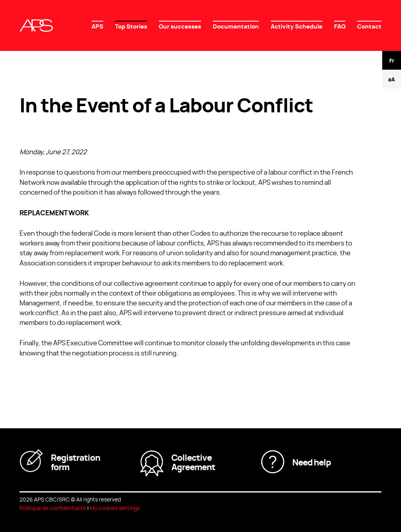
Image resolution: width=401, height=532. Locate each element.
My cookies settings (115, 508)
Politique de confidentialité (53, 508)
